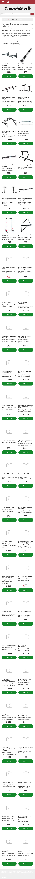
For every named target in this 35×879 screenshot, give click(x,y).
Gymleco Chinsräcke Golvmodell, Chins (24, 474)
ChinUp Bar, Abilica (7, 541)
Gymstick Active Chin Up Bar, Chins (8, 165)
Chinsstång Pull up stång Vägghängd (25, 199)
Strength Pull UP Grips (8, 816)
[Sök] (32, 14)
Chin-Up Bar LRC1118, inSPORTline (24, 303)
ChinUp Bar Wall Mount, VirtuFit (24, 783)
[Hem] (8, 2)
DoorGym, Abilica (6, 302)
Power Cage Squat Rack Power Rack (8, 850)
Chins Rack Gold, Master (25, 576)
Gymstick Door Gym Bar (8, 440)
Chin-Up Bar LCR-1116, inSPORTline (8, 714)
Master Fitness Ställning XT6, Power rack (24, 336)
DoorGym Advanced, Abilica (7, 474)
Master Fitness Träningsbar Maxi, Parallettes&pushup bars (25, 406)
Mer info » (9, 76)
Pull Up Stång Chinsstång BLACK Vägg (25, 268)
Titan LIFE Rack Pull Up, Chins (24, 234)
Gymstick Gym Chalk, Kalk (9, 782)
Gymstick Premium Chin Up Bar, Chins (25, 440)
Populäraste (16, 43)
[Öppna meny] (3, 2)
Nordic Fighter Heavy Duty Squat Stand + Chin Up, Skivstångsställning (25, 543)
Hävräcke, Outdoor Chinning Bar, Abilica (7, 372)
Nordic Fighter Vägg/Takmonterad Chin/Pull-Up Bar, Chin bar (9, 680)
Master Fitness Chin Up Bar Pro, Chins (9, 132)
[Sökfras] (16, 14)
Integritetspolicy (4, 877)
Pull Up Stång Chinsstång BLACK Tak (9, 199)
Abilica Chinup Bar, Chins (9, 645)
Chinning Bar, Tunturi (24, 131)
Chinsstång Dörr (6, 611)
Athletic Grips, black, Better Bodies (25, 748)
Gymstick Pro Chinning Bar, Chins (8, 64)
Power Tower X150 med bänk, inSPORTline (8, 577)
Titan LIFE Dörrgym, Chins (25, 165)
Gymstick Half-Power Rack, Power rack (9, 234)
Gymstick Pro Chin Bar (8, 507)
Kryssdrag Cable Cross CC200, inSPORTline (24, 679)
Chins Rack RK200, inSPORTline (23, 646)
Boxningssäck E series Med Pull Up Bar (24, 817)
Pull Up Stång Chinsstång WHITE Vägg (25, 508)
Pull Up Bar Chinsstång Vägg (24, 372)
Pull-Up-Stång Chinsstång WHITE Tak (9, 336)
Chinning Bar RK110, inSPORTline (24, 98)
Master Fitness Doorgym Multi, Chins (8, 98)
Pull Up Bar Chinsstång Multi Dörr (24, 612)
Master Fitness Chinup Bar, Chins (25, 64)
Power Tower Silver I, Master (24, 850)
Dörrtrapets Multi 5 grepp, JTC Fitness (9, 268)
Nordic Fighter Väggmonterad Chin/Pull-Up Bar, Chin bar (8, 749)
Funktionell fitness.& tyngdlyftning (17, 8)
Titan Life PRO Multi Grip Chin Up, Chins (25, 714)
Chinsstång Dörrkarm (7, 405)
